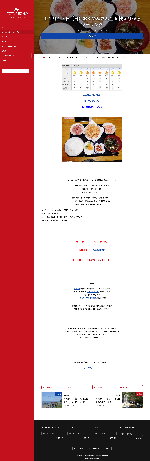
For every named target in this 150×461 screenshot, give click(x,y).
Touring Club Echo (89, 455)
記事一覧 (60, 438)
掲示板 (4, 51)
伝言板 (4, 41)
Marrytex (96, 458)
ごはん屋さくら (93, 291)
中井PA (77, 288)
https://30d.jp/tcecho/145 (92, 367)
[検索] (30, 71)
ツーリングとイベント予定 (11, 32)
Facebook (5, 60)
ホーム (4, 27)
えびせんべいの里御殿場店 (88, 297)
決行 (94, 35)
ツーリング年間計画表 (9, 46)
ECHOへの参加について (10, 56)
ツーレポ (5, 37)
